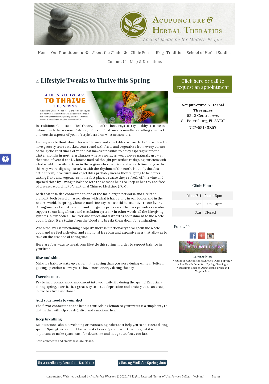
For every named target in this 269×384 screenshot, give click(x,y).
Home (43, 52)
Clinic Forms (142, 52)
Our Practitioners (67, 52)
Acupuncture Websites (60, 376)
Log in (216, 376)
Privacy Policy (180, 376)
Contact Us (117, 61)
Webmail (198, 376)
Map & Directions (146, 61)
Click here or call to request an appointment (203, 84)
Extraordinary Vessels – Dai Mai (66, 363)
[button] (5, 159)
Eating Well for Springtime (142, 363)
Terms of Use (161, 376)
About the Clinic (106, 52)
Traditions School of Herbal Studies (198, 52)
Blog (160, 52)
